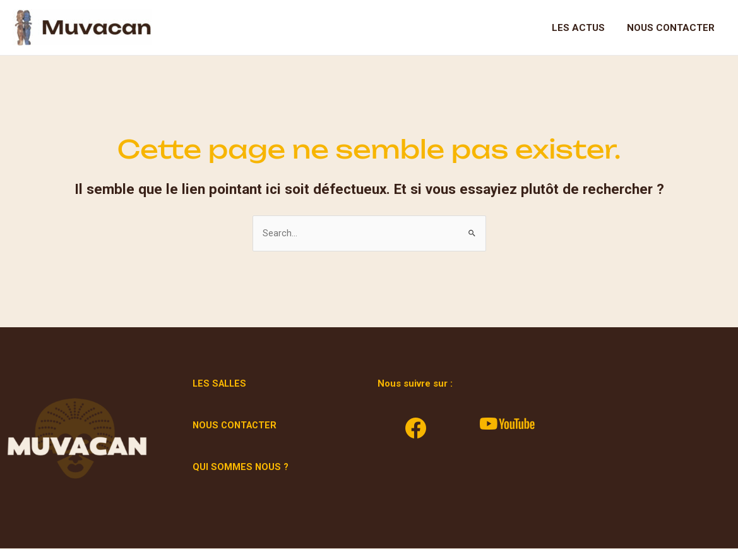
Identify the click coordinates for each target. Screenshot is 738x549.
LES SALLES (221, 384)
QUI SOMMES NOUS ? (241, 467)
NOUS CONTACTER (236, 425)
